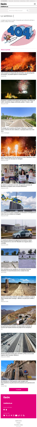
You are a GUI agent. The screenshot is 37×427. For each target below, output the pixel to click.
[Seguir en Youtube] (16, 415)
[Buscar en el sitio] (17, 10)
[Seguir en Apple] (6, 409)
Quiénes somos (18, 420)
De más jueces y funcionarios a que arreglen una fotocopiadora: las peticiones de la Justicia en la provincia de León (18, 383)
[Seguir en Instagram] (13, 415)
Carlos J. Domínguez (5, 132)
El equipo (18, 422)
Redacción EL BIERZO (5, 356)
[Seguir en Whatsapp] (21, 415)
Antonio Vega (4, 386)
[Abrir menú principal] (35, 4)
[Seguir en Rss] (24, 415)
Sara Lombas (3, 272)
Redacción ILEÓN (4, 103)
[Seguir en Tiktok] (19, 415)
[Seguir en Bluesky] (4, 415)
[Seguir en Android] (4, 409)
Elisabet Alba (3, 76)
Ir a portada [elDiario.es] (18, 389)
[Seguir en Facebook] (9, 415)
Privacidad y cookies (18, 424)
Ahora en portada (5, 49)
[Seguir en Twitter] (7, 415)
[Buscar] (27, 10)
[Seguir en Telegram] (11, 415)
